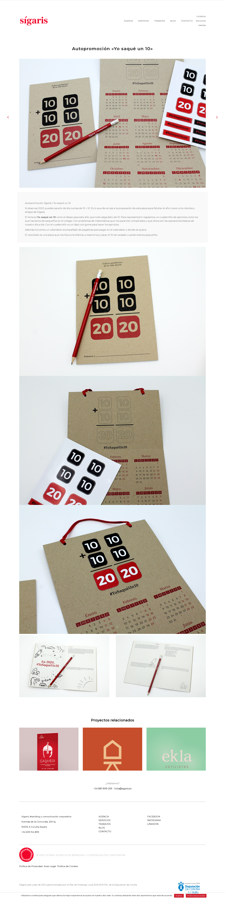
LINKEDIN (202, 25)
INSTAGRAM (201, 21)
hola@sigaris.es (122, 788)
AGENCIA (104, 816)
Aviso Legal (50, 866)
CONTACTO (105, 831)
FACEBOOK (201, 16)
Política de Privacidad (30, 866)
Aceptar (179, 896)
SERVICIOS (104, 820)
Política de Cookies (67, 866)
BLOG (102, 827)
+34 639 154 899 (30, 832)
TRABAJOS (105, 824)
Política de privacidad (196, 896)
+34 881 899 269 (103, 788)
